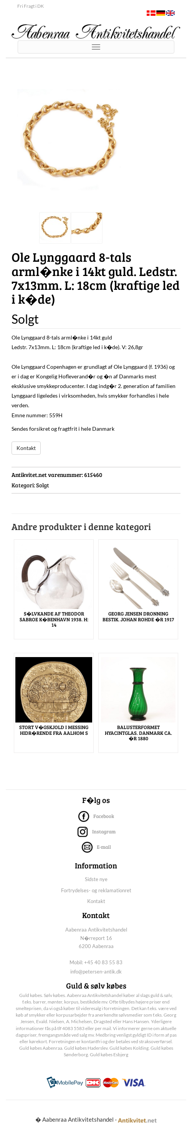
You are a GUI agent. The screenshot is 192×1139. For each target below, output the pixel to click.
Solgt (42, 485)
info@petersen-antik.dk (96, 971)
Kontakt (26, 448)
